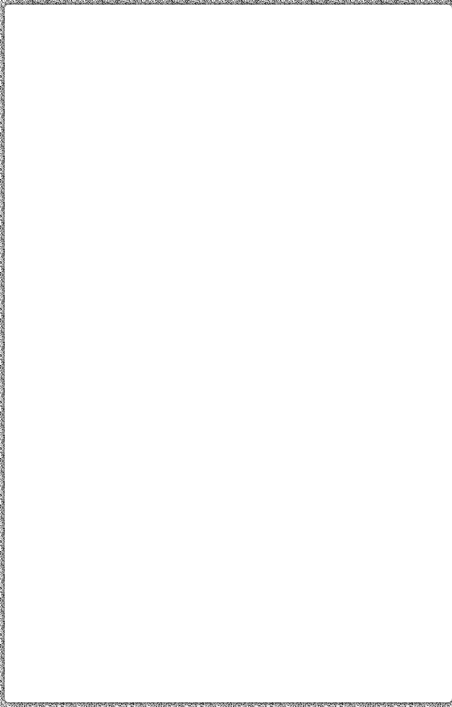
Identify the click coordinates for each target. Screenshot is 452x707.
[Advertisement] (228, 94)
